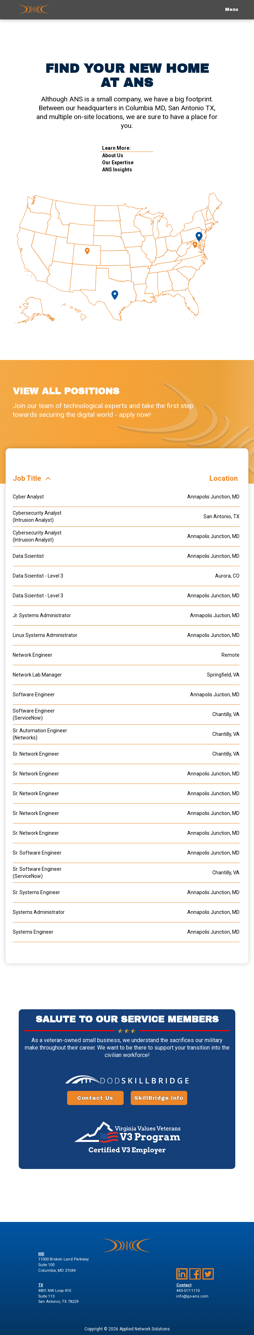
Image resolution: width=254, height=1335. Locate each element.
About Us (112, 155)
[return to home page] (34, 10)
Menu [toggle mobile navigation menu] (231, 9)
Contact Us (95, 1098)
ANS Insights (117, 169)
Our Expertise (118, 162)
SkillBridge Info (158, 1098)
